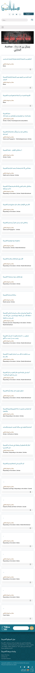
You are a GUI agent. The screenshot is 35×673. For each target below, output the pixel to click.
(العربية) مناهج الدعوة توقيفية (11, 240)
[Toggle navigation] (2, 27)
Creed (4, 615)
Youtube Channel (6, 658)
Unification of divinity (13, 434)
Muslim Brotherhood (26, 193)
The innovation (6, 248)
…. (3, 499)
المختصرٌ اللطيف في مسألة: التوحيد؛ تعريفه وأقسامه (17, 427)
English (28, 14)
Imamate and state (7, 323)
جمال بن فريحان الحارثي (8, 64)
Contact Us (4, 657)
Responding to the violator (9, 193)
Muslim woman (6, 302)
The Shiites (5, 452)
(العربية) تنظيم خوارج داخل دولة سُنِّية (13, 391)
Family (9, 121)
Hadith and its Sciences (8, 175)
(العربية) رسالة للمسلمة (9, 295)
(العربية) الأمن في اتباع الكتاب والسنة (13, 259)
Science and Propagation (9, 139)
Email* (21, 628)
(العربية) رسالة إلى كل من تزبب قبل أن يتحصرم (15, 222)
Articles (5, 121)
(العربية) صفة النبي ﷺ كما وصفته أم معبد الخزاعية (17, 168)
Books (4, 66)
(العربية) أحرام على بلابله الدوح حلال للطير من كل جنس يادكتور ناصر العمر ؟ (16, 373)
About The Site (5, 655)
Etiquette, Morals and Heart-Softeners (12, 507)
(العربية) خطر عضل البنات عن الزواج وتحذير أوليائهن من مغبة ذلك (17, 114)
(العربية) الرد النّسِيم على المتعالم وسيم (13, 463)
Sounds (30, 488)
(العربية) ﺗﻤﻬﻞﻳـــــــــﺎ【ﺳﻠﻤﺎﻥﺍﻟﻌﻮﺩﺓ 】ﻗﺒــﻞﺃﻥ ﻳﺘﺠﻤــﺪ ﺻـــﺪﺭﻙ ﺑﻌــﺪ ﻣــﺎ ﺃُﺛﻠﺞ (16, 337)
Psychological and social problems (20, 121)
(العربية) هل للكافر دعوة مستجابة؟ (12, 277)
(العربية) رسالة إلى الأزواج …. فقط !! (12, 150)
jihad (4, 416)
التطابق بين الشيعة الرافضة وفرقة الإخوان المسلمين (17, 59)
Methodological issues (21, 139)
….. (3, 481)
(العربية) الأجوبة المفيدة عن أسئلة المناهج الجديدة (16, 95)
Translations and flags (8, 488)
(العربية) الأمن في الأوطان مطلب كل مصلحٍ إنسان (16, 204)
